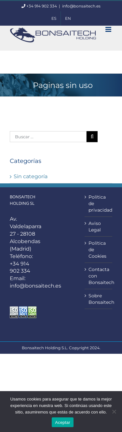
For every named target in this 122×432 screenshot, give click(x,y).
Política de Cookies (97, 249)
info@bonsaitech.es (81, 6)
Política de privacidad (98, 203)
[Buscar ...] (48, 136)
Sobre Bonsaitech (98, 299)
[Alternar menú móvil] (108, 29)
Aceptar (62, 422)
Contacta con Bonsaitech (98, 275)
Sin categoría (30, 176)
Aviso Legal (94, 226)
